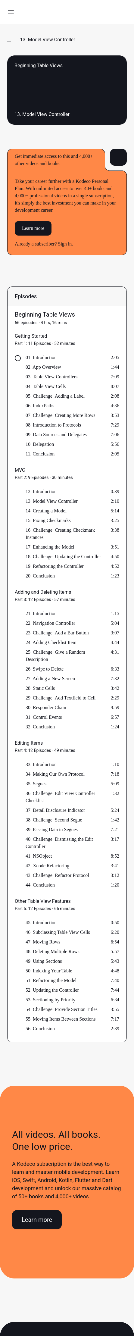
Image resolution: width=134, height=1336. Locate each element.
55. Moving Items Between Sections (60, 1019)
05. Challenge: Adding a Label (55, 396)
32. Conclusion (40, 726)
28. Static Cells (40, 688)
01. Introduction (41, 357)
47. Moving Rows (43, 941)
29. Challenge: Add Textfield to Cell (60, 697)
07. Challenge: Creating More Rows (60, 415)
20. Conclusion (40, 575)
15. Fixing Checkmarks (48, 520)
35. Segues (36, 783)
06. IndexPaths (40, 405)
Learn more (33, 228)
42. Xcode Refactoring (47, 865)
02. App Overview (43, 367)
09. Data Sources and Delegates (56, 434)
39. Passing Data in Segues (52, 829)
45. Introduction (41, 922)
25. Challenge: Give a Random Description (55, 655)
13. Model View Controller (52, 501)
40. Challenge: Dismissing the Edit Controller (59, 843)
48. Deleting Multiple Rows (52, 951)
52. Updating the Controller (52, 990)
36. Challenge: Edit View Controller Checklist (60, 797)
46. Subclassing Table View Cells (58, 932)
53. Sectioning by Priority (50, 999)
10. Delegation (40, 444)
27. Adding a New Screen (50, 678)
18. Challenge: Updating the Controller (63, 556)
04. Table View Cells (46, 386)
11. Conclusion (40, 453)
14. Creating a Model (46, 510)
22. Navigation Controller (50, 623)
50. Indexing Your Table (49, 970)
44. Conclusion (40, 884)
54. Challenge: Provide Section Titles (62, 1009)
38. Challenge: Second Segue (54, 819)
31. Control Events (44, 717)
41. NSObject (39, 856)
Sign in (65, 243)
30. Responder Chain (46, 707)
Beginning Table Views (45, 314)
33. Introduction (41, 764)
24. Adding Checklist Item (51, 642)
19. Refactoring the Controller (55, 566)
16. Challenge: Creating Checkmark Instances (60, 533)
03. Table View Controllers (51, 376)
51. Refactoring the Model (51, 980)
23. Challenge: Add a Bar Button (57, 632)
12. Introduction (41, 491)
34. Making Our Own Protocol (55, 774)
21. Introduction (41, 613)
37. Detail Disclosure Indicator (55, 810)
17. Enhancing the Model (50, 546)
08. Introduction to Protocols (53, 424)
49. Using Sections (44, 961)
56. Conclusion (40, 1028)
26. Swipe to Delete (45, 668)
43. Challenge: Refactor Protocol (57, 875)
